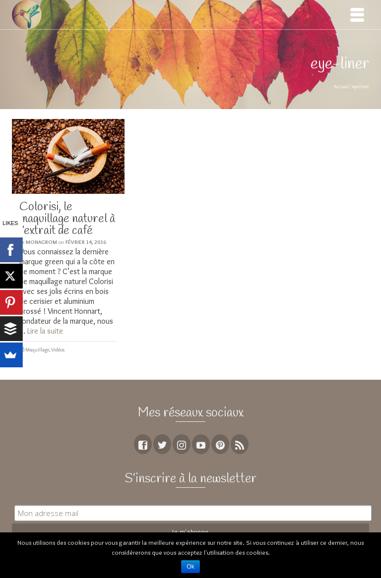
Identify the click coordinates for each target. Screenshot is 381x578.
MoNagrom (41, 241)
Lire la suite (45, 331)
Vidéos (57, 350)
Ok (190, 566)
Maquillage (37, 350)
